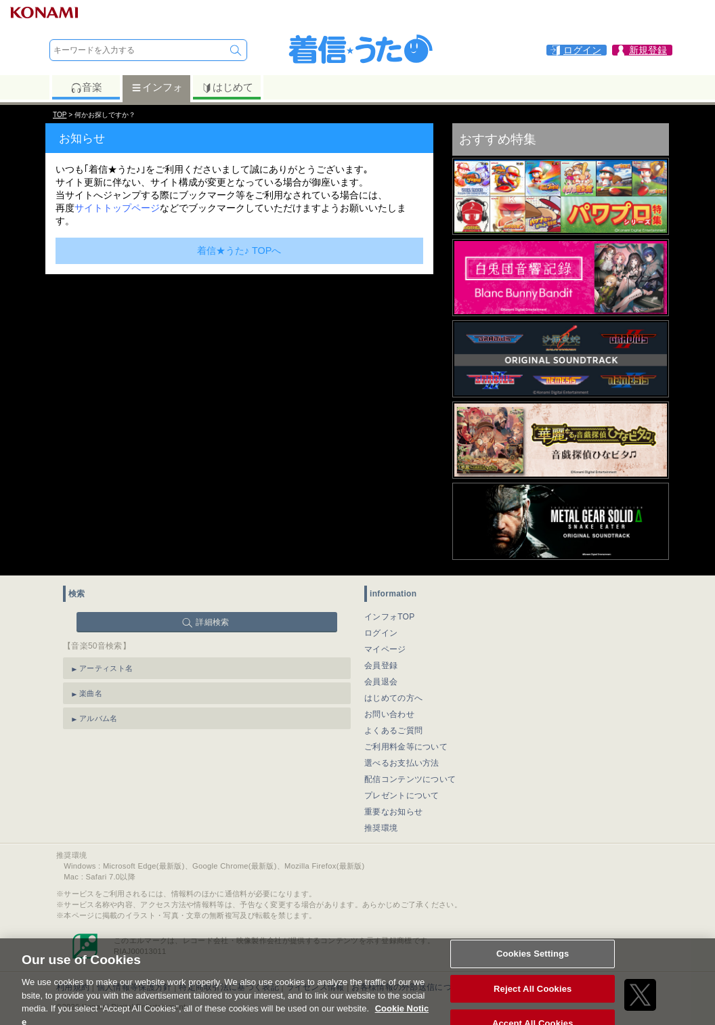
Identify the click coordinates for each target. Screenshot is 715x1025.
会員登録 (380, 665)
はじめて (227, 87)
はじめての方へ (393, 698)
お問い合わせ (389, 714)
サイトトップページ (117, 207)
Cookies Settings (532, 961)
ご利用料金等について (406, 746)
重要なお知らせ (393, 811)
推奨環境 (380, 828)
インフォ (157, 87)
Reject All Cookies (532, 995)
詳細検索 (212, 622)
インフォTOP (389, 616)
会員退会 (380, 681)
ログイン (380, 633)
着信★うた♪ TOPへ (239, 250)
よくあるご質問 (393, 730)
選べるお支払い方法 (401, 763)
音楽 (86, 87)
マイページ (385, 649)
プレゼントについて (401, 795)
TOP (59, 114)
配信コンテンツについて (410, 779)
